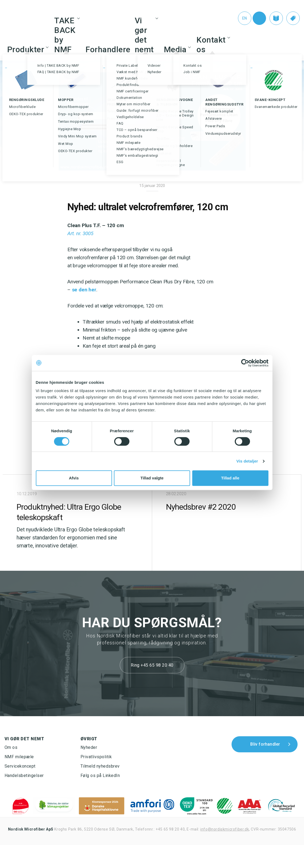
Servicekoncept (20, 766)
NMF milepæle (19, 756)
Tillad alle (230, 478)
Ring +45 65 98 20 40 (152, 665)
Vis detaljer (247, 461)
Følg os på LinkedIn (100, 775)
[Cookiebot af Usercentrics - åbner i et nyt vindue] (245, 363)
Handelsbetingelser (24, 775)
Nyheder (88, 747)
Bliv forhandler (265, 744)
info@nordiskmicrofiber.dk (224, 829)
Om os (11, 747)
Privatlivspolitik (96, 756)
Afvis (74, 478)
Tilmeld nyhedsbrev (100, 766)
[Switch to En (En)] (242, 18)
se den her (84, 290)
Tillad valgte (151, 478)
